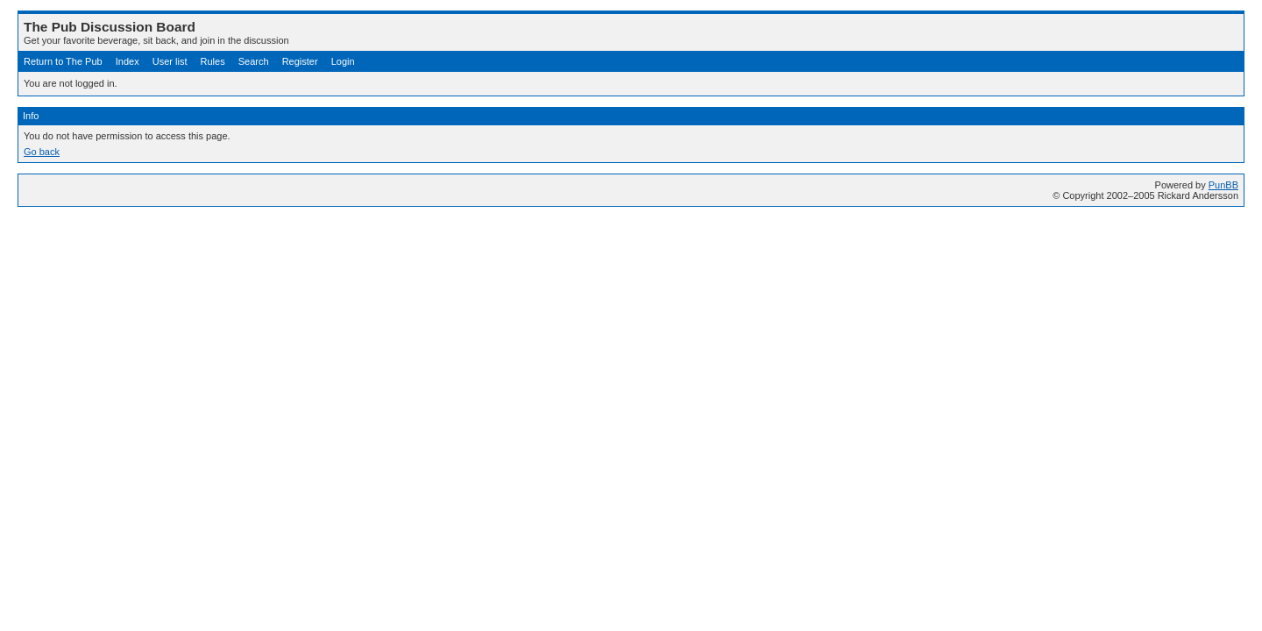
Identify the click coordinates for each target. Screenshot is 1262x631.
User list (170, 61)
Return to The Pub (63, 61)
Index (127, 61)
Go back (42, 151)
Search (253, 61)
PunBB (1223, 185)
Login (343, 61)
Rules (213, 61)
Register (300, 61)
